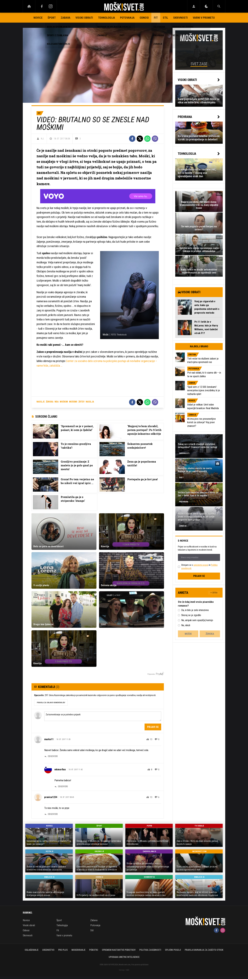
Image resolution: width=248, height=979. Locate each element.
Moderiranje (78, 950)
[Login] (193, 6)
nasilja (90, 401)
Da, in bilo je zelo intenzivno (195, 610)
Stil (165, 17)
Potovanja (127, 17)
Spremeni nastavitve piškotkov (119, 950)
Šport (52, 17)
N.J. (42, 138)
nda (57, 401)
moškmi (73, 401)
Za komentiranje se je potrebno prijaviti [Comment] (102, 716)
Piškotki (93, 950)
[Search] (219, 6)
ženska (49, 401)
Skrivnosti (180, 17)
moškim (64, 401)
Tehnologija (106, 17)
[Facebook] (41, 6)
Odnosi (144, 17)
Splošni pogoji (173, 950)
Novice (38, 17)
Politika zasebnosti (150, 950)
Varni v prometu (204, 17)
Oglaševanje (31, 950)
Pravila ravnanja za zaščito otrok (204, 950)
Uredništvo (48, 950)
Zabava (65, 17)
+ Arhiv (214, 592)
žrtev (81, 401)
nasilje (41, 401)
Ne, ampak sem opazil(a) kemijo (197, 620)
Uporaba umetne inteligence (124, 957)
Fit (156, 17)
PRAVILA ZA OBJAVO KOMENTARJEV (51, 703)
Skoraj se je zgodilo (191, 615)
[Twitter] (140, 138)
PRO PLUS (63, 950)
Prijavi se (153, 726)
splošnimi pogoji (200, 565)
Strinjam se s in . (199, 567)
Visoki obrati (84, 17)
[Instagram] (50, 6)
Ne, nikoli (185, 625)
